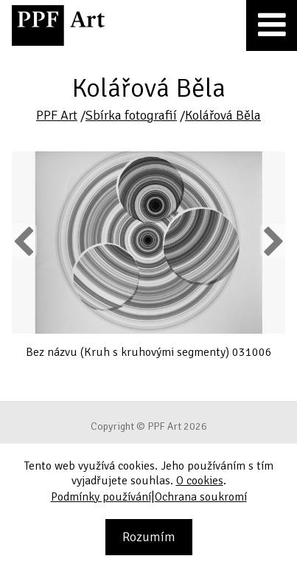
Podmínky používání (101, 497)
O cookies (199, 480)
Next (272, 241)
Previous (24, 241)
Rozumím (148, 537)
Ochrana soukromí (201, 497)
